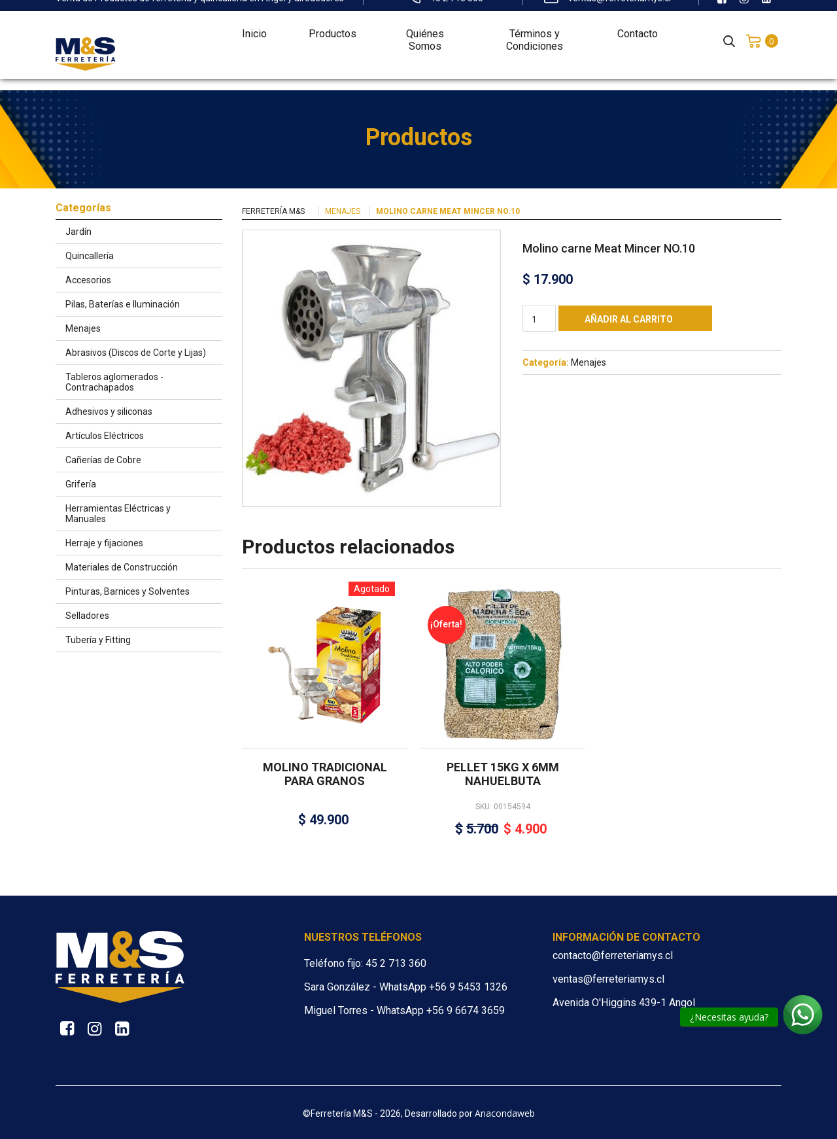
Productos (332, 24)
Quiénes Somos (425, 30)
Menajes (342, 211)
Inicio (254, 24)
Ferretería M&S (273, 211)
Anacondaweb (505, 1113)
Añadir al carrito (629, 319)
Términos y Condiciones (534, 30)
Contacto (637, 24)
